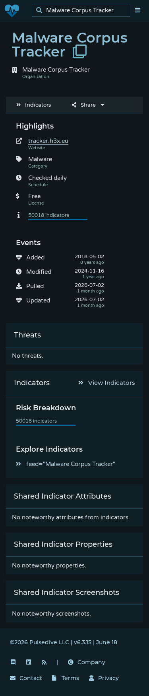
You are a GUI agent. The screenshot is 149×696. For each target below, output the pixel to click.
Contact (26, 678)
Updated (38, 300)
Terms (65, 678)
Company (86, 662)
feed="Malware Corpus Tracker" (65, 464)
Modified (38, 271)
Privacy (104, 678)
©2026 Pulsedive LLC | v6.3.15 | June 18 (63, 642)
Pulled (35, 286)
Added (35, 257)
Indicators (33, 104)
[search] (83, 11)
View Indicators (106, 382)
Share (84, 104)
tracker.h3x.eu (48, 140)
